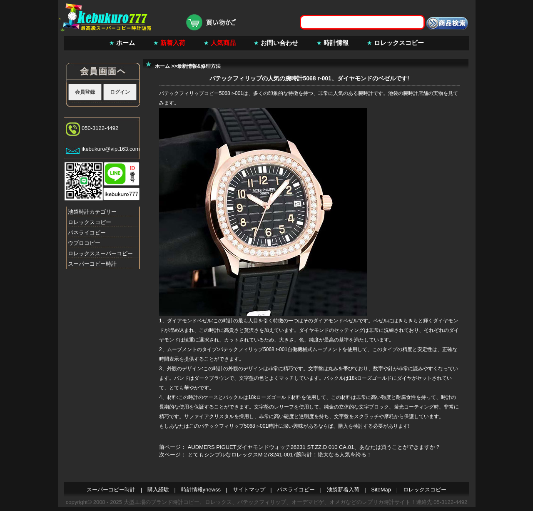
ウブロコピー (84, 243)
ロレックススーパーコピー (100, 253)
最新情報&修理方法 (199, 66)
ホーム (125, 42)
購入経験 (158, 489)
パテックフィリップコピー (189, 93)
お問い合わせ (279, 42)
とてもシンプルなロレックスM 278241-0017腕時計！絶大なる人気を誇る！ (280, 454)
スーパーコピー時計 (92, 264)
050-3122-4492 (100, 128)
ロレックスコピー (399, 42)
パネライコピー (87, 232)
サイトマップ (249, 489)
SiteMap (381, 489)
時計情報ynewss (201, 489)
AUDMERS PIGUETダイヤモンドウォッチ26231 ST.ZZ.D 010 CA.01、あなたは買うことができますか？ (314, 447)
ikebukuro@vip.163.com (111, 149)
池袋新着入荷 (343, 489)
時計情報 (336, 42)
